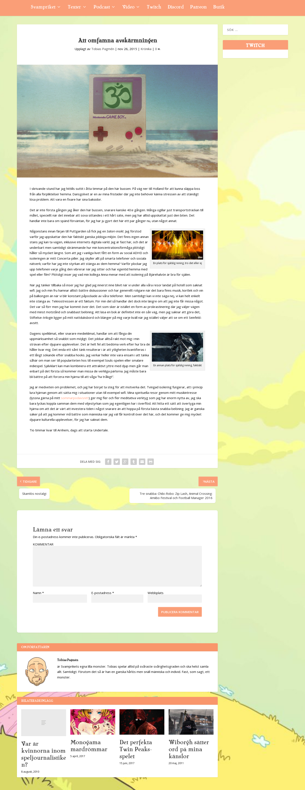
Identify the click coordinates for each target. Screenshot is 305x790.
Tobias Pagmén (102, 49)
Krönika (146, 49)
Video (128, 7)
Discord (176, 7)
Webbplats (156, 593)
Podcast (101, 7)
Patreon (198, 7)
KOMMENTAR (43, 544)
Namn (38, 593)
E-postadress (102, 593)
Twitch (154, 7)
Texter (74, 7)
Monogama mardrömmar (88, 746)
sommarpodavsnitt (75, 398)
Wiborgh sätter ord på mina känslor (189, 749)
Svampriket (43, 7)
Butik (219, 7)
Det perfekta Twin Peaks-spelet (135, 749)
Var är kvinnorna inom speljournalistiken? (43, 754)
